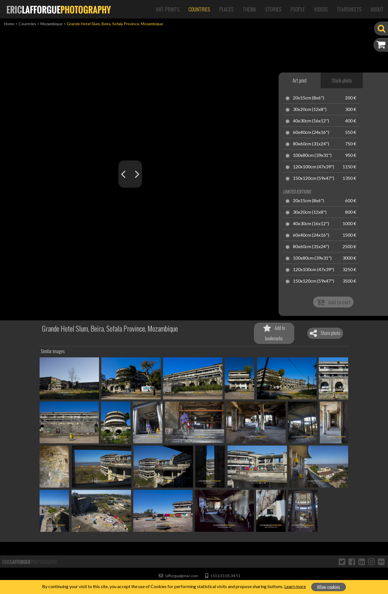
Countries (199, 9)
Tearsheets (349, 9)
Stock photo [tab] (342, 80)
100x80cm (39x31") (312, 155)
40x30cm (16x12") (311, 121)
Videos (321, 9)
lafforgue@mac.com (178, 576)
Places (226, 9)
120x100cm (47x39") (313, 167)
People (297, 9)
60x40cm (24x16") (311, 132)
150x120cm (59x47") (313, 178)
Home (9, 23)
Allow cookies (328, 587)
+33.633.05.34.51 (222, 576)
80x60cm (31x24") (311, 144)
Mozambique (51, 23)
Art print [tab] (300, 80)
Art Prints (168, 9)
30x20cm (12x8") (310, 109)
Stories (273, 9)
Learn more (295, 586)
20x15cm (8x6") (308, 98)
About (377, 9)
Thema (249, 9)
